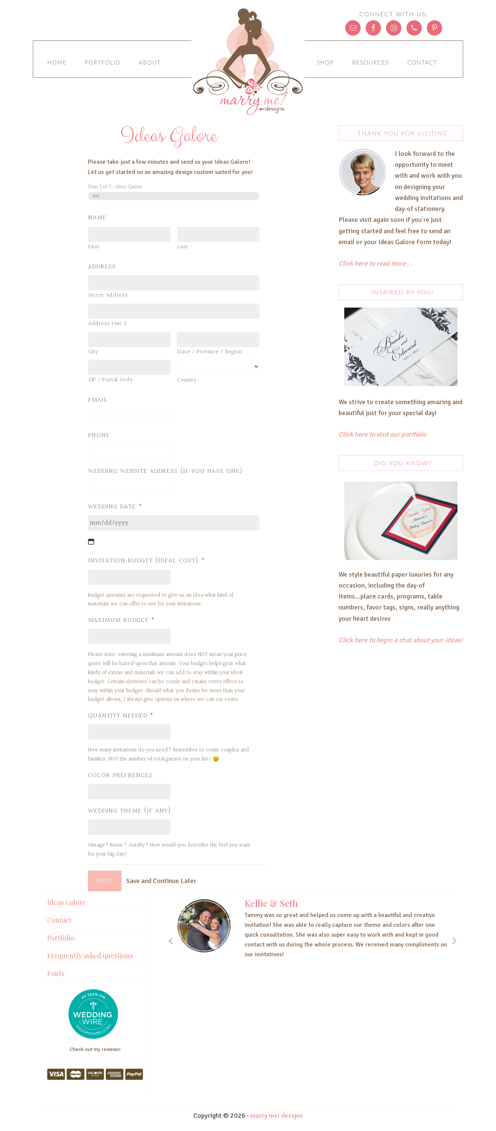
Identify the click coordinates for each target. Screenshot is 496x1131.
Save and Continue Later (163, 881)
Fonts (56, 970)
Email (98, 399)
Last (182, 247)
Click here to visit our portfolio (382, 434)
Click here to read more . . (376, 263)
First (94, 247)
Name (97, 217)
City (93, 352)
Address (102, 266)
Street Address (108, 295)
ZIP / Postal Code (110, 379)
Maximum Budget (121, 620)
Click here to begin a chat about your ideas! (400, 640)
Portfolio (60, 934)
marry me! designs (276, 1112)
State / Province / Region (209, 352)
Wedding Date (115, 506)
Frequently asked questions (90, 952)
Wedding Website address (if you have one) (165, 471)
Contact (59, 917)
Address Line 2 (107, 323)
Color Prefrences (120, 775)
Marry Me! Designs (248, 64)
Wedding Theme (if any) (129, 810)
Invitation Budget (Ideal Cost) (146, 560)
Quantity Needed (121, 715)
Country (187, 380)
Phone (99, 435)
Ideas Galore (66, 899)
